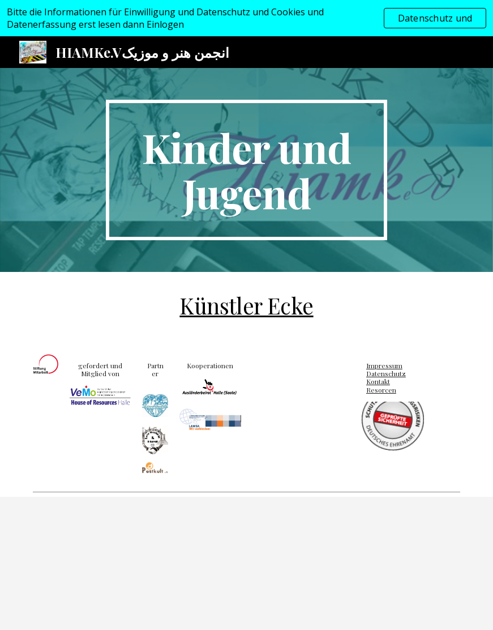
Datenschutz (386, 373)
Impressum (384, 365)
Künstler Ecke (246, 305)
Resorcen (381, 389)
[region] (246, 18)
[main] (246, 170)
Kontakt (378, 381)
